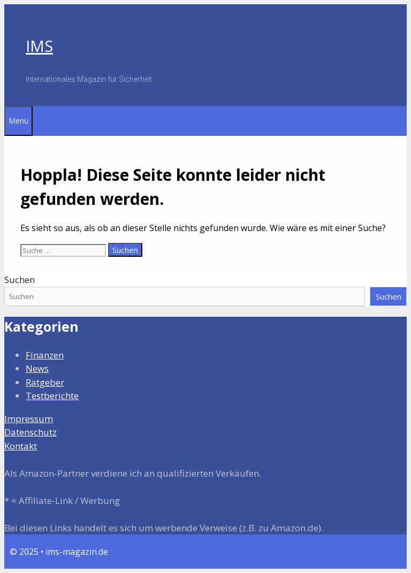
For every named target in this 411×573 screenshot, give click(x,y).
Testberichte (52, 395)
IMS (39, 46)
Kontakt (20, 446)
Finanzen (45, 355)
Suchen (19, 279)
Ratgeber (45, 382)
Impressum (28, 418)
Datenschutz (30, 432)
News (37, 368)
